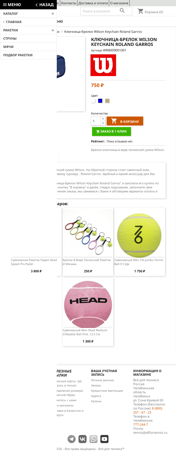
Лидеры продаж (22, 392)
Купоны (96, 401)
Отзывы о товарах (23, 397)
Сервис (53, 3)
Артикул (96, 50)
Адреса (96, 396)
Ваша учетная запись (104, 373)
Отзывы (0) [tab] (47, 159)
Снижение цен (21, 381)
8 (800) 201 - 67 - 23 (40, 11)
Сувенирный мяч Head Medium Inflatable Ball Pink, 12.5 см (85, 332)
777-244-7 (140, 424)
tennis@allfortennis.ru (150, 432)
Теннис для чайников (26, 407)
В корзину (125, 121)
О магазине (119, 3)
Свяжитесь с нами (63, 400)
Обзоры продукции (24, 402)
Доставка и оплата (93, 3)
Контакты (68, 3)
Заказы (96, 385)
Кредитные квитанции (107, 390)
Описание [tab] (22, 159)
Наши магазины (62, 405)
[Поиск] (106, 11)
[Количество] (96, 121)
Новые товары (21, 386)
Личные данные (102, 380)
